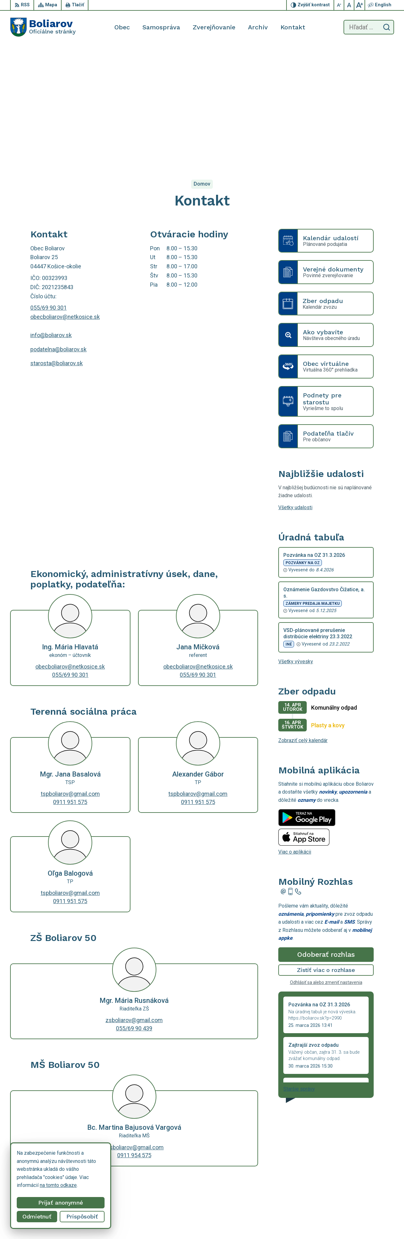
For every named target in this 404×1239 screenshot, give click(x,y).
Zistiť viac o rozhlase (326, 849)
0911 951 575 (70, 681)
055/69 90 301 (48, 187)
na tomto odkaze (58, 1185)
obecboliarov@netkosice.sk (65, 196)
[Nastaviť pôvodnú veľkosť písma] (349, 5)
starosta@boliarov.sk (56, 243)
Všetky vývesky (295, 541)
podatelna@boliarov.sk (58, 228)
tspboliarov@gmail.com (70, 673)
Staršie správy (299, 968)
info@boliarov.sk (51, 214)
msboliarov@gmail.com (134, 1026)
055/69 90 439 (134, 907)
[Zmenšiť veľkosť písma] (339, 5)
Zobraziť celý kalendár (303, 620)
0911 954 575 (134, 1035)
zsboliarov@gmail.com (134, 899)
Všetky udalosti (295, 387)
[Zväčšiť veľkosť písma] (359, 5)
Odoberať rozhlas (326, 834)
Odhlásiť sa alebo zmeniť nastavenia (326, 862)
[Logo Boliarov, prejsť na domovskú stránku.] (43, 27)
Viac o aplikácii (294, 732)
